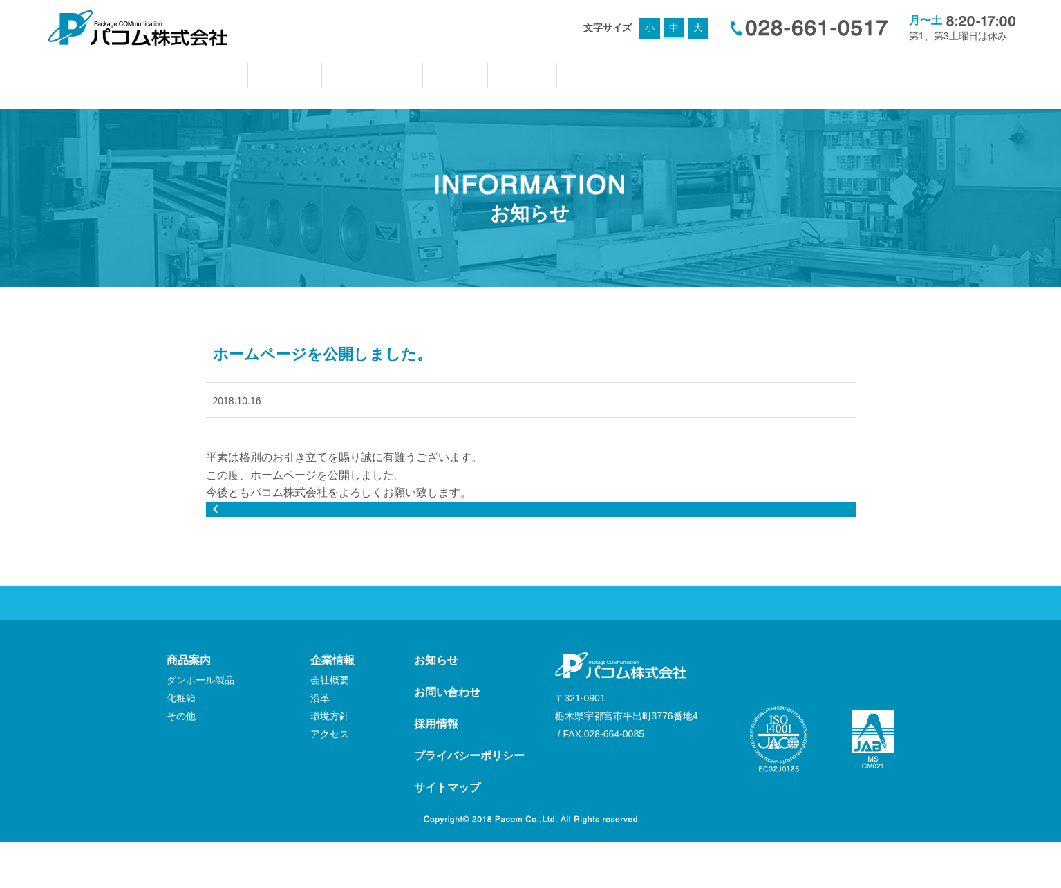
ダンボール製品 (200, 726)
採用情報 (436, 770)
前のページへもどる (530, 550)
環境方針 (329, 762)
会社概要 (329, 726)
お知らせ (436, 706)
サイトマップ (447, 834)
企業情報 (332, 706)
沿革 (320, 744)
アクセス (329, 780)
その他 (181, 762)
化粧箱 (181, 744)
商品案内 (189, 706)
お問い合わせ (447, 738)
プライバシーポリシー (469, 802)
